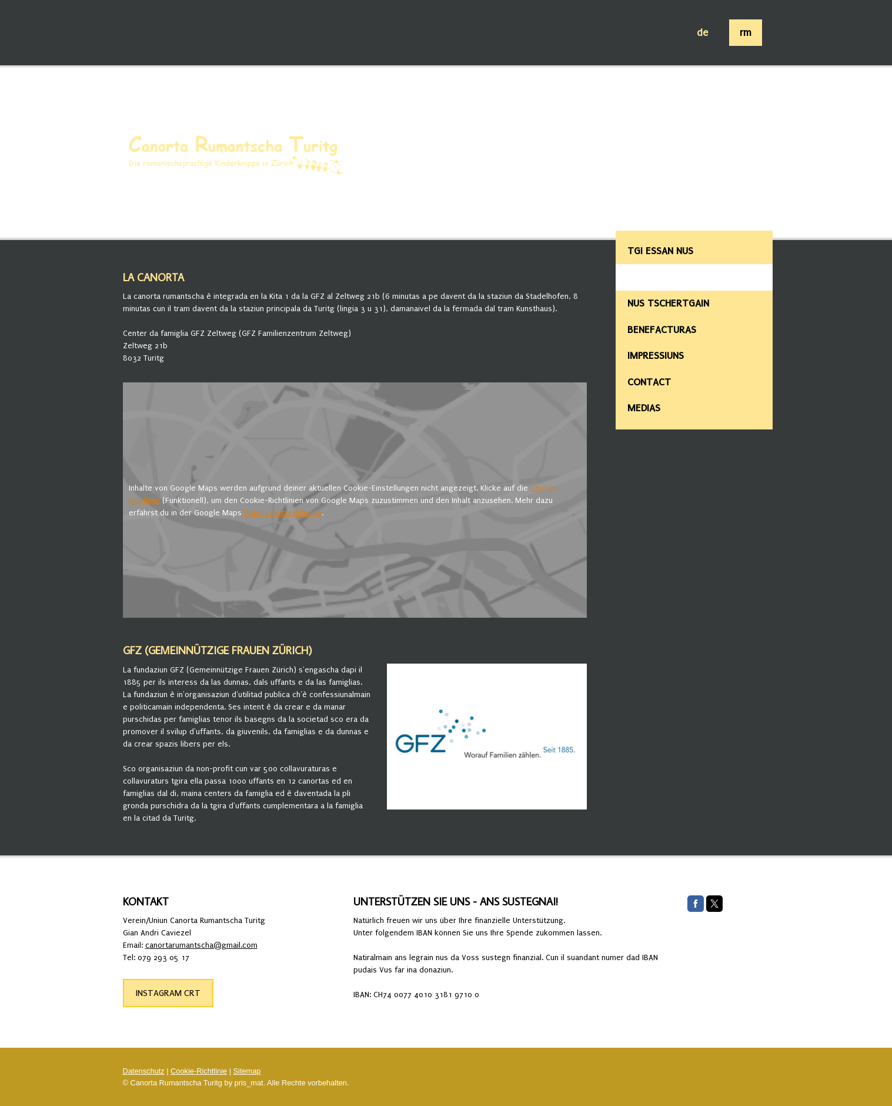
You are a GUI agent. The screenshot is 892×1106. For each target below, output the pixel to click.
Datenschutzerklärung (283, 512)
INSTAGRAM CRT (168, 993)
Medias (643, 408)
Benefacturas (661, 329)
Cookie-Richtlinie (199, 1071)
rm (745, 32)
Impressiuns (655, 355)
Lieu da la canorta (674, 276)
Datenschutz (144, 1071)
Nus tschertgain (668, 303)
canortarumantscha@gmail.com (201, 945)
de (702, 32)
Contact (649, 382)
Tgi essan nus (660, 250)
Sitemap (247, 1071)
